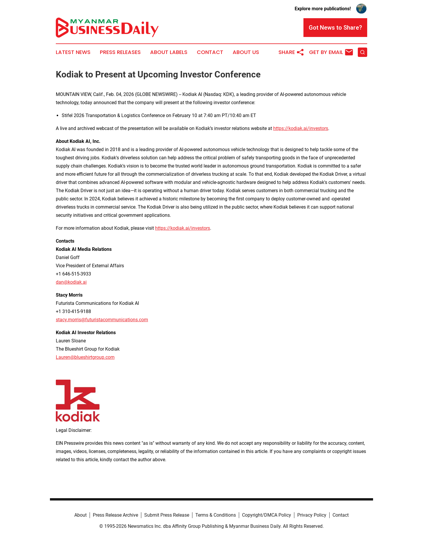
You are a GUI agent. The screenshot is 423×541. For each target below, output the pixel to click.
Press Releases (120, 52)
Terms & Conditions (215, 515)
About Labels (168, 52)
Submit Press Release (166, 515)
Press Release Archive (115, 515)
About (80, 515)
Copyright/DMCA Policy (266, 515)
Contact (210, 52)
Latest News (73, 52)
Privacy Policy (311, 515)
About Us (246, 52)
